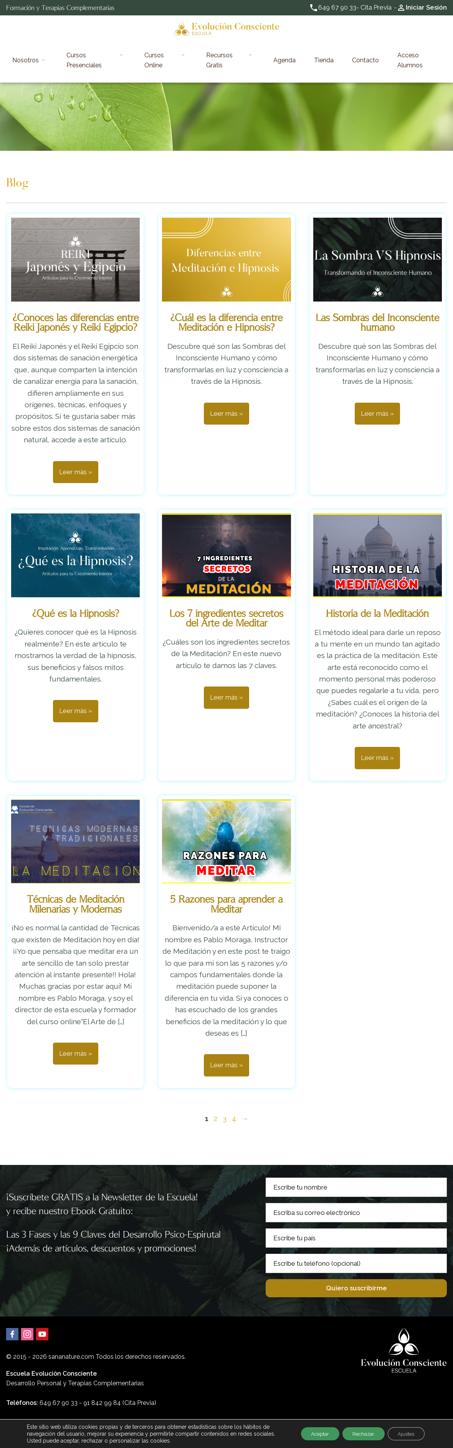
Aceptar (310, 1434)
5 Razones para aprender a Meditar (226, 882)
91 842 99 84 (102, 1381)
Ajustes (404, 1434)
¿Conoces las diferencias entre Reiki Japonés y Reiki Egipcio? (76, 300)
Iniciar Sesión (426, 7)
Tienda (311, 49)
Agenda (284, 49)
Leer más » (75, 449)
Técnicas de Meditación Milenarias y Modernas (75, 882)
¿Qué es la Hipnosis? (75, 591)
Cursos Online (178, 49)
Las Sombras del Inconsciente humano (377, 300)
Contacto (340, 49)
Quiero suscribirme (356, 1266)
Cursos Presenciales (115, 49)
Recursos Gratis (235, 49)
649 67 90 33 (337, 7)
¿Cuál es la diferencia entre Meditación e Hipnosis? (226, 300)
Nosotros (58, 49)
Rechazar (357, 1434)
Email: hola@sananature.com (47, 1400)
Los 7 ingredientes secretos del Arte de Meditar (226, 596)
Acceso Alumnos (384, 49)
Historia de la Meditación (377, 591)
